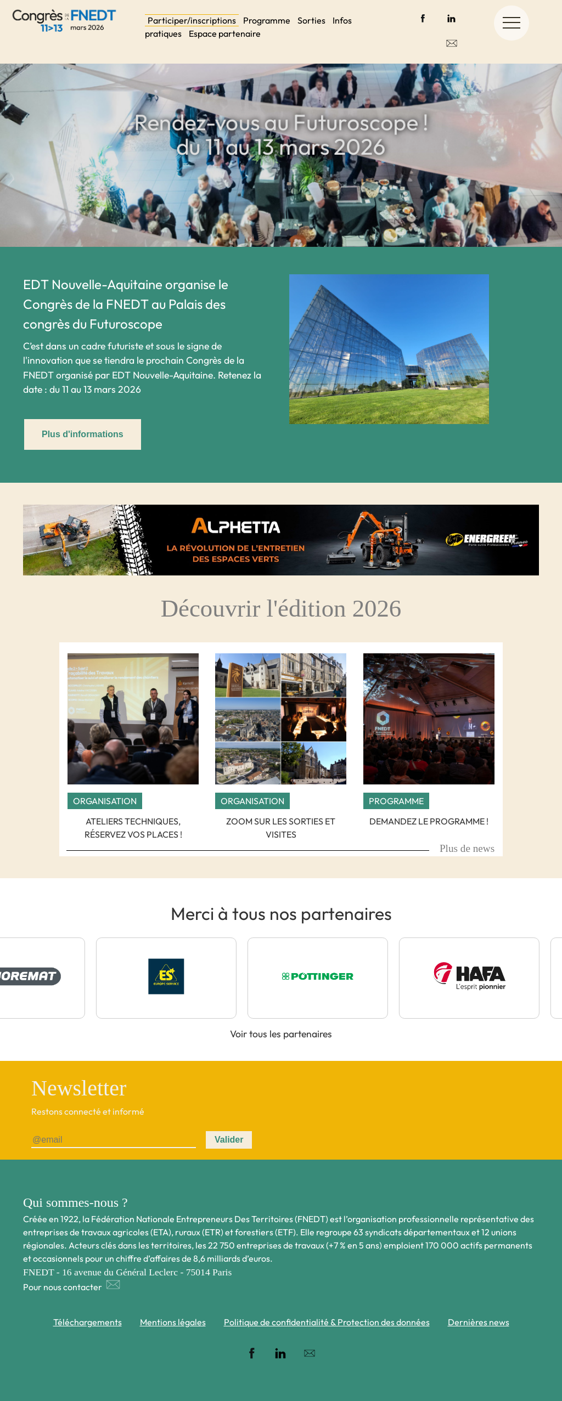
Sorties (311, 20)
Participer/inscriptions (192, 20)
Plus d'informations (82, 434)
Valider (229, 1139)
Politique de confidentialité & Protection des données (327, 1322)
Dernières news (478, 1322)
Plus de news (467, 848)
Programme (266, 20)
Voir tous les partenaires (281, 1033)
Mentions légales (173, 1322)
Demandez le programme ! (428, 821)
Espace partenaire (225, 33)
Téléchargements (87, 1322)
